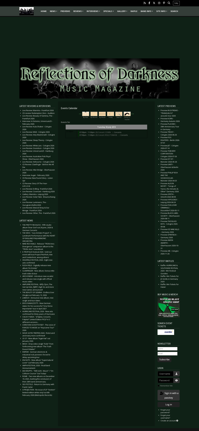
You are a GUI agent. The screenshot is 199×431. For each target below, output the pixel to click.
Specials (109, 12)
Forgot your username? (165, 416)
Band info (147, 12)
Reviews (78, 12)
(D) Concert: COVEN (103, 132)
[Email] (167, 353)
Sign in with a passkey (168, 395)
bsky (176, 3)
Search (174, 11)
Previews (65, 11)
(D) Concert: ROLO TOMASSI (106, 135)
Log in (168, 404)
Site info (162, 12)
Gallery (122, 12)
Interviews (94, 12)
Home (44, 11)
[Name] (167, 349)
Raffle (134, 11)
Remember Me (166, 385)
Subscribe (164, 359)
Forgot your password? (165, 411)
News (54, 12)
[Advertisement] (99, 35)
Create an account (169, 420)
